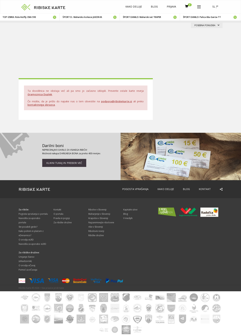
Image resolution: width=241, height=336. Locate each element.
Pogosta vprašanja (135, 189)
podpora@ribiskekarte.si (116, 101)
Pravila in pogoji (61, 218)
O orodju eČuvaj (27, 265)
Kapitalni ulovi (130, 209)
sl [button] (215, 6)
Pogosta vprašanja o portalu (33, 213)
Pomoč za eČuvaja (28, 269)
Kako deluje (133, 6)
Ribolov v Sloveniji (97, 209)
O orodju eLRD (26, 239)
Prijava (171, 6)
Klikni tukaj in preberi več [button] (64, 163)
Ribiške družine (96, 235)
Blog (154, 6)
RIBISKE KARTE (50, 8)
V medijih (128, 218)
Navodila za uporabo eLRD (32, 243)
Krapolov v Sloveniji (98, 218)
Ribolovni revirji (96, 231)
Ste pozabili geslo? (28, 226)
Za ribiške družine (62, 222)
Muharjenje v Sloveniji (99, 213)
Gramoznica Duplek (40, 94)
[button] (199, 6)
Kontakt (205, 189)
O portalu (58, 213)
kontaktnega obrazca (41, 104)
